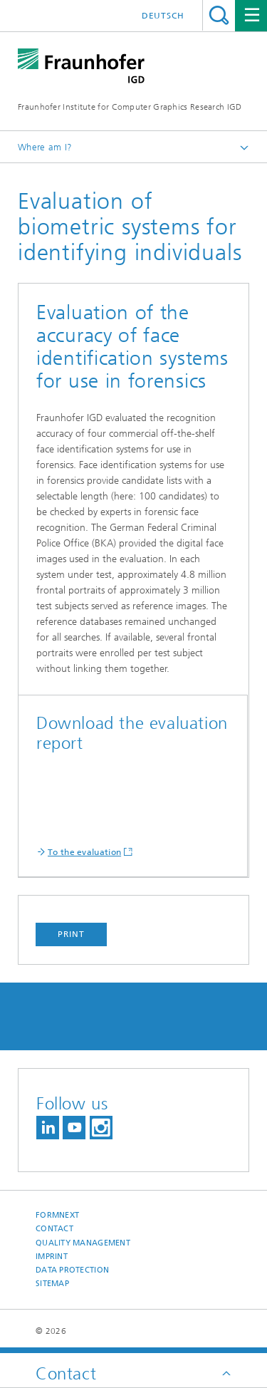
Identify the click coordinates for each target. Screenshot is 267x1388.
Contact (54, 1228)
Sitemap (52, 1283)
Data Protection (72, 1270)
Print (71, 934)
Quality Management (83, 1243)
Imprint (52, 1256)
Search (219, 15)
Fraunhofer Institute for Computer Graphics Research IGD (130, 107)
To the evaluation (84, 852)
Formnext (57, 1215)
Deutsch (163, 16)
